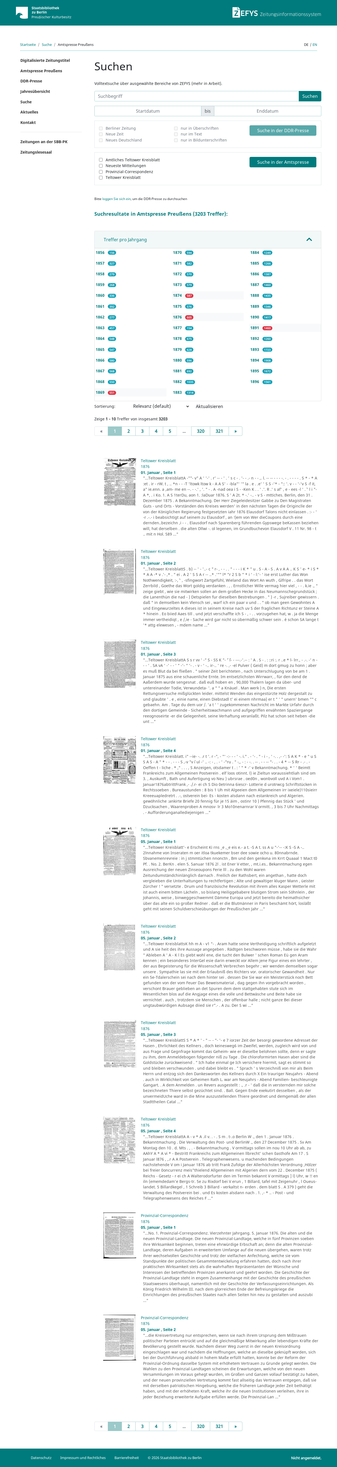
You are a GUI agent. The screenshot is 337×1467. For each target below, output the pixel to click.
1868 (101, 381)
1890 (255, 317)
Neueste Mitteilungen (126, 165)
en (315, 44)
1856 (101, 252)
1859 (101, 284)
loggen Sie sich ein (116, 199)
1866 (101, 360)
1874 (178, 295)
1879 (178, 349)
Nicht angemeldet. (306, 1457)
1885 (255, 263)
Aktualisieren (209, 406)
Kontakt (28, 122)
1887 (255, 284)
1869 (101, 392)
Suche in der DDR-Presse (283, 130)
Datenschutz (41, 1457)
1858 (101, 273)
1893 (255, 349)
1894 (255, 360)
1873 (178, 284)
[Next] (235, 431)
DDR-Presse (31, 81)
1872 (178, 273)
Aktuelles (29, 112)
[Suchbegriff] (196, 96)
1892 (255, 338)
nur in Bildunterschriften (204, 140)
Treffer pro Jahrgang (125, 240)
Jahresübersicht (35, 91)
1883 (178, 392)
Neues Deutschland (124, 140)
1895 (255, 370)
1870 (178, 252)
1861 (101, 306)
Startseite (28, 44)
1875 (178, 306)
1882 (178, 381)
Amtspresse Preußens (41, 70)
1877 (178, 327)
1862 (101, 317)
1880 (178, 360)
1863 (101, 327)
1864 (101, 338)
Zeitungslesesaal (36, 152)
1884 (255, 252)
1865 (101, 349)
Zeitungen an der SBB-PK (43, 141)
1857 (101, 263)
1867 (101, 370)
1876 (178, 317)
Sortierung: (104, 406)
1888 (255, 295)
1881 (178, 370)
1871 (178, 263)
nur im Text (191, 134)
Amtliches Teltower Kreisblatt (133, 159)
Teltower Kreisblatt (123, 177)
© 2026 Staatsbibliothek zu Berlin (175, 1457)
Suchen (310, 96)
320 (200, 431)
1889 (255, 306)
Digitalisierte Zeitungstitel (45, 60)
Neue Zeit (115, 134)
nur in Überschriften (200, 128)
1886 (255, 273)
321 (219, 431)
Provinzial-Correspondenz (129, 171)
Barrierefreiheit (126, 1457)
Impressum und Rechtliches (83, 1457)
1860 (101, 295)
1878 (178, 338)
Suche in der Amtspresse (283, 162)
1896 (255, 381)
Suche (47, 44)
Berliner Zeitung (121, 128)
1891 (255, 327)
